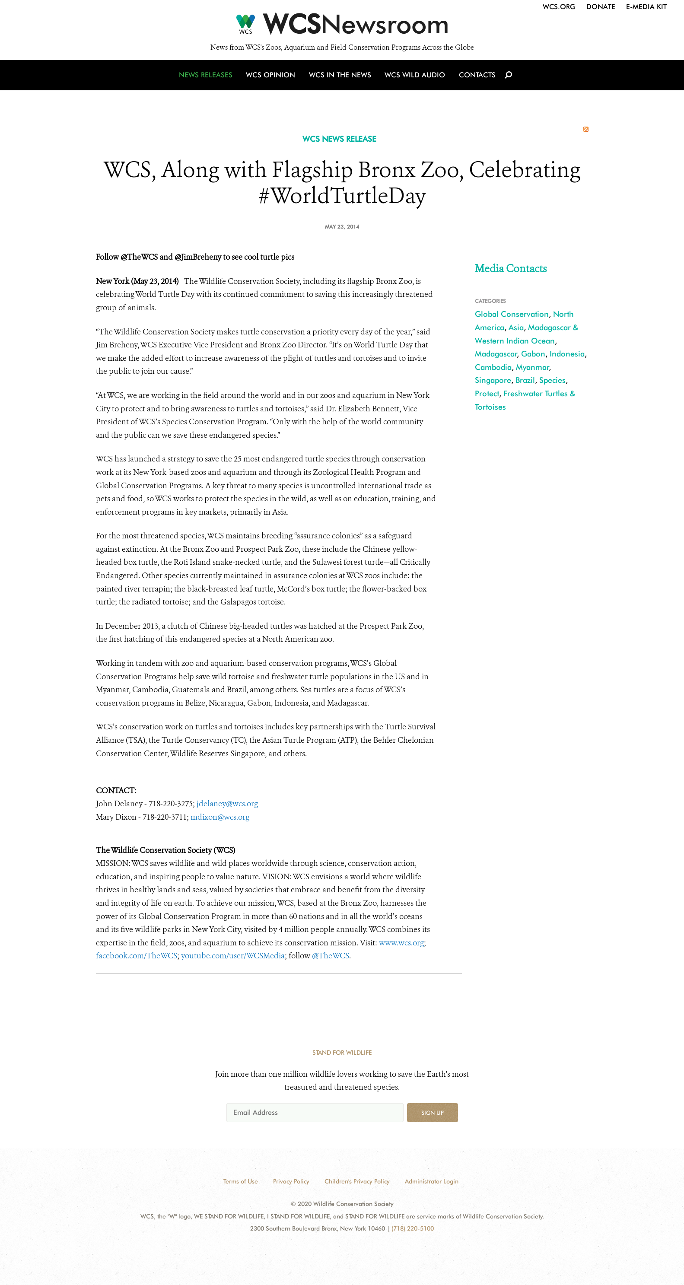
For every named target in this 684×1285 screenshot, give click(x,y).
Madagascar (496, 353)
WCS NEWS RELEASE (339, 138)
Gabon (533, 353)
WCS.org (559, 7)
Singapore (493, 380)
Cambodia (493, 367)
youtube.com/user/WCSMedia (233, 956)
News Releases (208, 79)
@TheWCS (330, 956)
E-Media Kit (646, 7)
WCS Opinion (272, 79)
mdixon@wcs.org (220, 817)
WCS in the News (341, 79)
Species (552, 380)
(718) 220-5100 (412, 1228)
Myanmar (532, 367)
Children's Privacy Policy (357, 1181)
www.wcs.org (401, 943)
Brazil (525, 380)
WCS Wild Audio (415, 79)
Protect (487, 393)
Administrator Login (431, 1181)
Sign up (432, 1112)
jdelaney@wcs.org (227, 803)
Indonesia (567, 353)
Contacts (475, 79)
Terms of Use (240, 1181)
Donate (600, 7)
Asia (516, 327)
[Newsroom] (342, 27)
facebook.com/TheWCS (136, 956)
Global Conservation (512, 313)
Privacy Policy (291, 1181)
